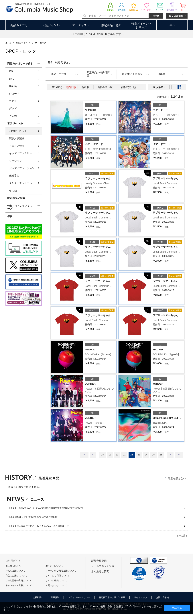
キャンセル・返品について (18, 585)
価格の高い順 (105, 87)
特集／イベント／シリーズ (20, 207)
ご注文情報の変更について (18, 580)
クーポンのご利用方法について (61, 570)
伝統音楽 (14, 175)
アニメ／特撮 (16, 145)
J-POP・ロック (18, 131)
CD (11, 71)
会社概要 (37, 597)
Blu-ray (13, 86)
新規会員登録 (99, 560)
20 (117, 454)
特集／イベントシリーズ (141, 25)
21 (124, 454)
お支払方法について (15, 570)
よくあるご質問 (100, 571)
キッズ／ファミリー (20, 153)
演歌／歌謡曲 (16, 138)
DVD (12, 78)
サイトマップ (140, 597)
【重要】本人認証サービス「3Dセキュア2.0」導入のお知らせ (38, 526)
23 (139, 454)
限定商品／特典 (111, 25)
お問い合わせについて (56, 585)
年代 (172, 25)
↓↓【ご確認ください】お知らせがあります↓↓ (96, 33)
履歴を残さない (177, 478)
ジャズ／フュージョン (22, 168)
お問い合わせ (162, 597)
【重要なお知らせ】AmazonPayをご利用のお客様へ (33, 517)
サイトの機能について (56, 580)
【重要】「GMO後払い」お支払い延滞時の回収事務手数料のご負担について (45, 508)
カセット (14, 100)
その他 (13, 115)
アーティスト (81, 25)
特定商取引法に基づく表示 (112, 597)
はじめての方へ (13, 565)
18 (102, 454)
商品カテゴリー (20, 25)
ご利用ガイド (13, 560)
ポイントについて (54, 565)
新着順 (85, 87)
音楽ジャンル (51, 25)
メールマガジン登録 (102, 565)
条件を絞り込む (58, 62)
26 (160, 454)
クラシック (15, 160)
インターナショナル (20, 182)
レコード (14, 93)
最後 (179, 455)
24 (146, 454)
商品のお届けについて (16, 575)
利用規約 (54, 597)
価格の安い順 (128, 87)
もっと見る (182, 535)
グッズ (13, 108)
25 (153, 454)
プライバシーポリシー (79, 597)
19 (110, 454)
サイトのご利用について (58, 575)
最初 (84, 455)
